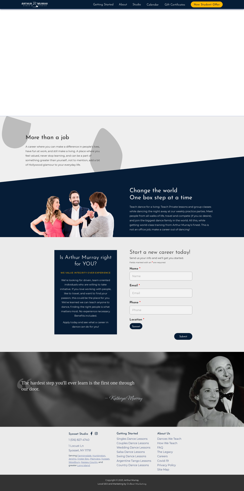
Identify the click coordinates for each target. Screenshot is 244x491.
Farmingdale (84, 455)
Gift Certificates (175, 4)
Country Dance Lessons (133, 465)
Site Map (163, 469)
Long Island (83, 465)
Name (134, 268)
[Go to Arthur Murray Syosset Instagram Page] (96, 434)
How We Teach (167, 443)
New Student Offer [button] (207, 4)
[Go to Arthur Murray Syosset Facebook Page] (91, 434)
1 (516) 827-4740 (79, 439)
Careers (162, 456)
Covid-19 (163, 460)
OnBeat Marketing (136, 484)
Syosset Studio (78, 434)
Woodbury (74, 462)
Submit (183, 336)
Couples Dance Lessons (133, 443)
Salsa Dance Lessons (131, 452)
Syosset (136, 326)
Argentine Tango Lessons (134, 460)
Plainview (95, 458)
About (123, 4)
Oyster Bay (83, 458)
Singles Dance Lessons (132, 438)
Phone (134, 302)
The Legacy (165, 452)
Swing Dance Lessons (131, 456)
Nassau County (89, 462)
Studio (137, 4)
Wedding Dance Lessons (133, 447)
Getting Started (103, 4)
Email (134, 285)
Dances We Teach (169, 438)
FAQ (160, 447)
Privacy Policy (166, 465)
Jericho (72, 458)
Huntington (98, 455)
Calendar (153, 4)
